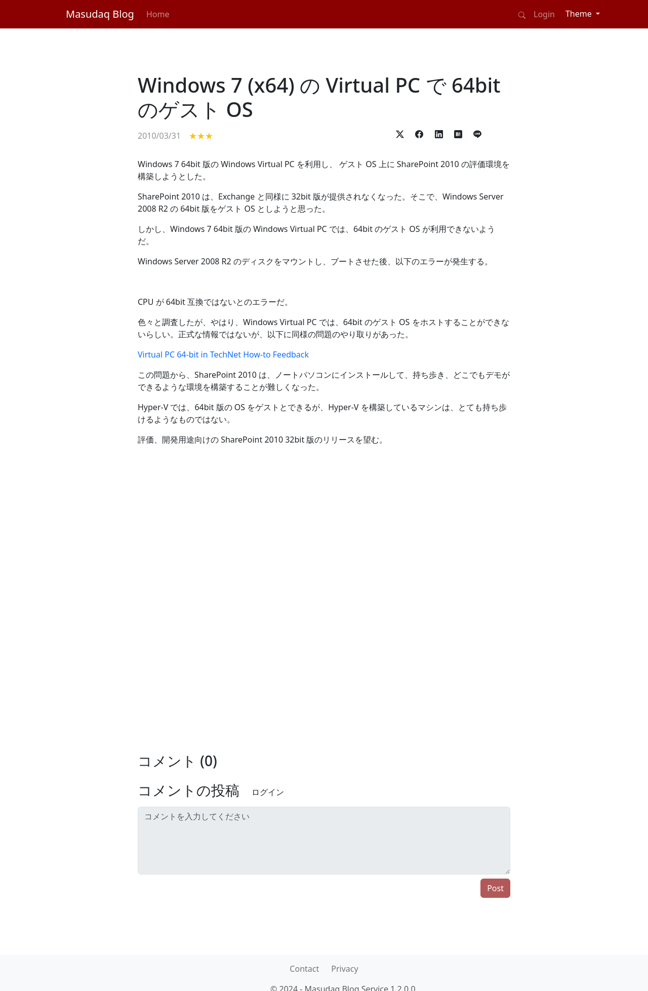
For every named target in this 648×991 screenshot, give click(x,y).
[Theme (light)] (582, 13)
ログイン (268, 792)
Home (158, 14)
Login (544, 14)
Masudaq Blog (100, 14)
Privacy (344, 968)
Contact (304, 968)
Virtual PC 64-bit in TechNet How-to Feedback (223, 354)
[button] (400, 133)
